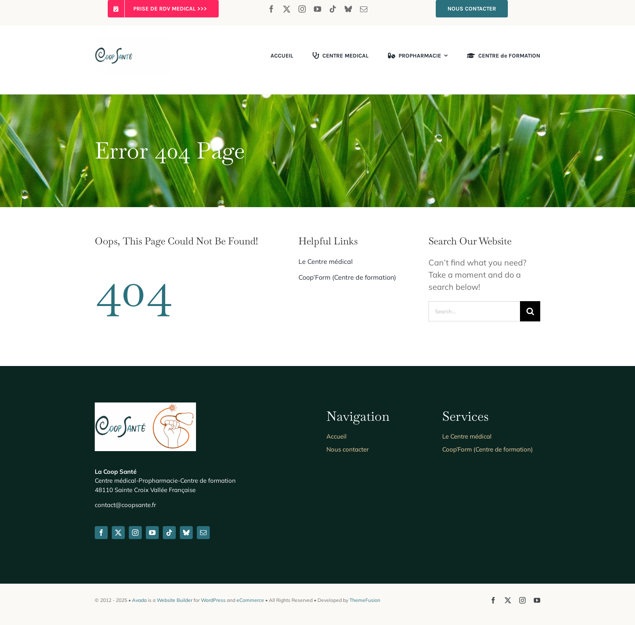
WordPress (213, 600)
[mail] (363, 9)
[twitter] (286, 9)
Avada (139, 600)
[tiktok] (333, 9)
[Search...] (474, 311)
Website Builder (174, 600)
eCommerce (250, 600)
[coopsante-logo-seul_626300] (132, 41)
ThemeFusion (364, 600)
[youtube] (317, 9)
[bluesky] (348, 9)
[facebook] (271, 9)
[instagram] (302, 9)
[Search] (530, 311)
